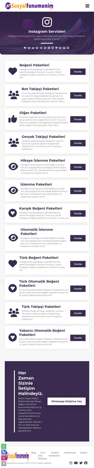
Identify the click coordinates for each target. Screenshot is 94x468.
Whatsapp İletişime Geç (66, 401)
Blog (33, 453)
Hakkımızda (70, 453)
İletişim (83, 453)
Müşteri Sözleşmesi (54, 454)
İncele (78, 71)
